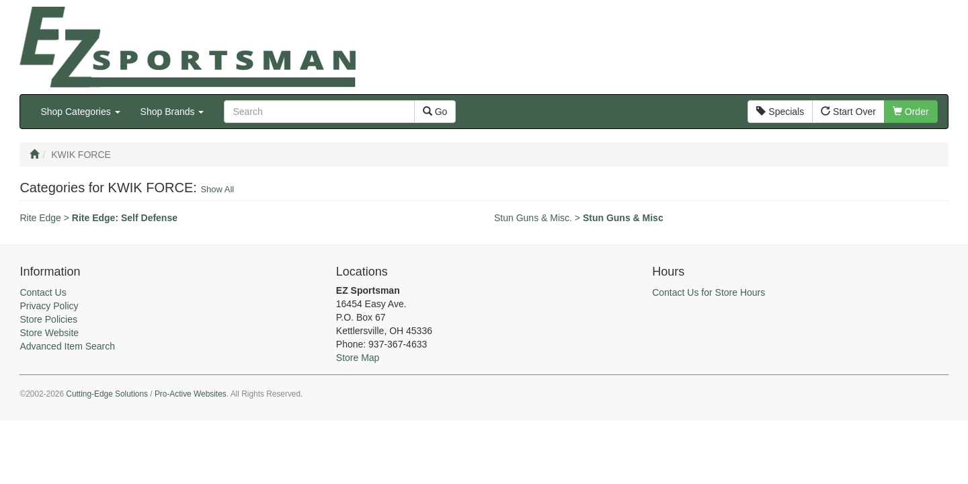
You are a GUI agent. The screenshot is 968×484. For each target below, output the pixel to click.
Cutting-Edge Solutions (107, 394)
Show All (217, 189)
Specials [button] (780, 111)
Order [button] (911, 111)
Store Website (49, 332)
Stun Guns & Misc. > (578, 217)
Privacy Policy (48, 305)
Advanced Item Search (67, 346)
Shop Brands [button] (172, 111)
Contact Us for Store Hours (708, 292)
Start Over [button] (848, 111)
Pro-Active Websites (191, 394)
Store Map (358, 357)
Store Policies (48, 319)
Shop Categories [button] (80, 111)
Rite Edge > (98, 217)
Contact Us (42, 292)
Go (435, 111)
